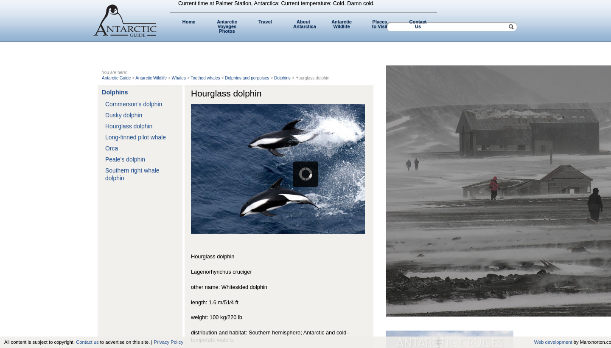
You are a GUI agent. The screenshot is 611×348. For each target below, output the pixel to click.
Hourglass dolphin (128, 126)
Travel (265, 21)
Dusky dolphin (123, 115)
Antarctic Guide (116, 78)
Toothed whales (205, 78)
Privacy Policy (168, 342)
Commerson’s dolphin (133, 104)
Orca (111, 148)
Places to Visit (379, 24)
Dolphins (282, 78)
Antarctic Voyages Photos (227, 26)
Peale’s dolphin (125, 159)
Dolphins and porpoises (247, 78)
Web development (553, 342)
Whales (179, 78)
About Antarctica (304, 24)
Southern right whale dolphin (132, 174)
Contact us (87, 342)
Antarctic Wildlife (341, 24)
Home (189, 21)
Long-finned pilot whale (135, 137)
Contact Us (418, 24)
